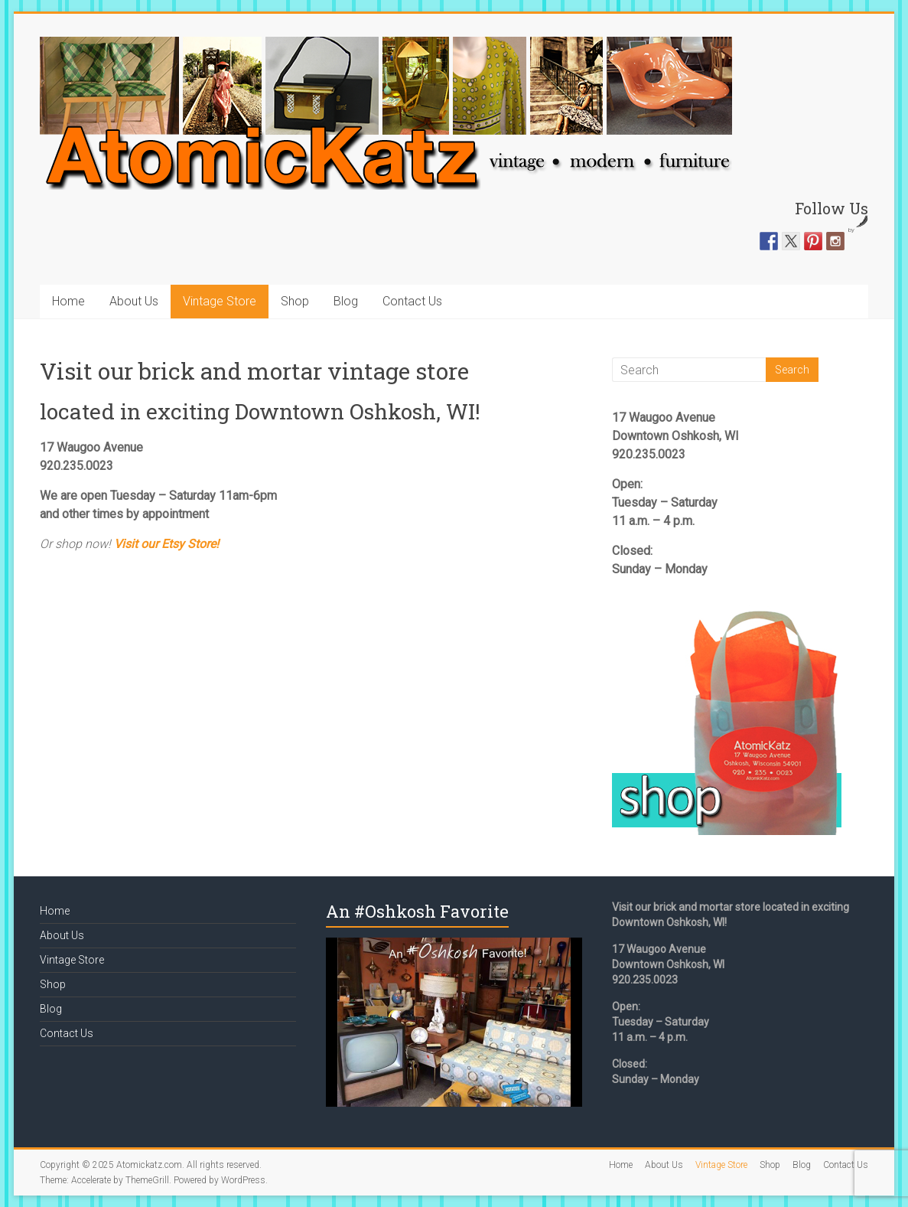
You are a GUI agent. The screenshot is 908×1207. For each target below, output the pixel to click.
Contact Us (412, 301)
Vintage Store (219, 301)
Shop (295, 301)
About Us (133, 301)
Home (68, 301)
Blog (346, 301)
